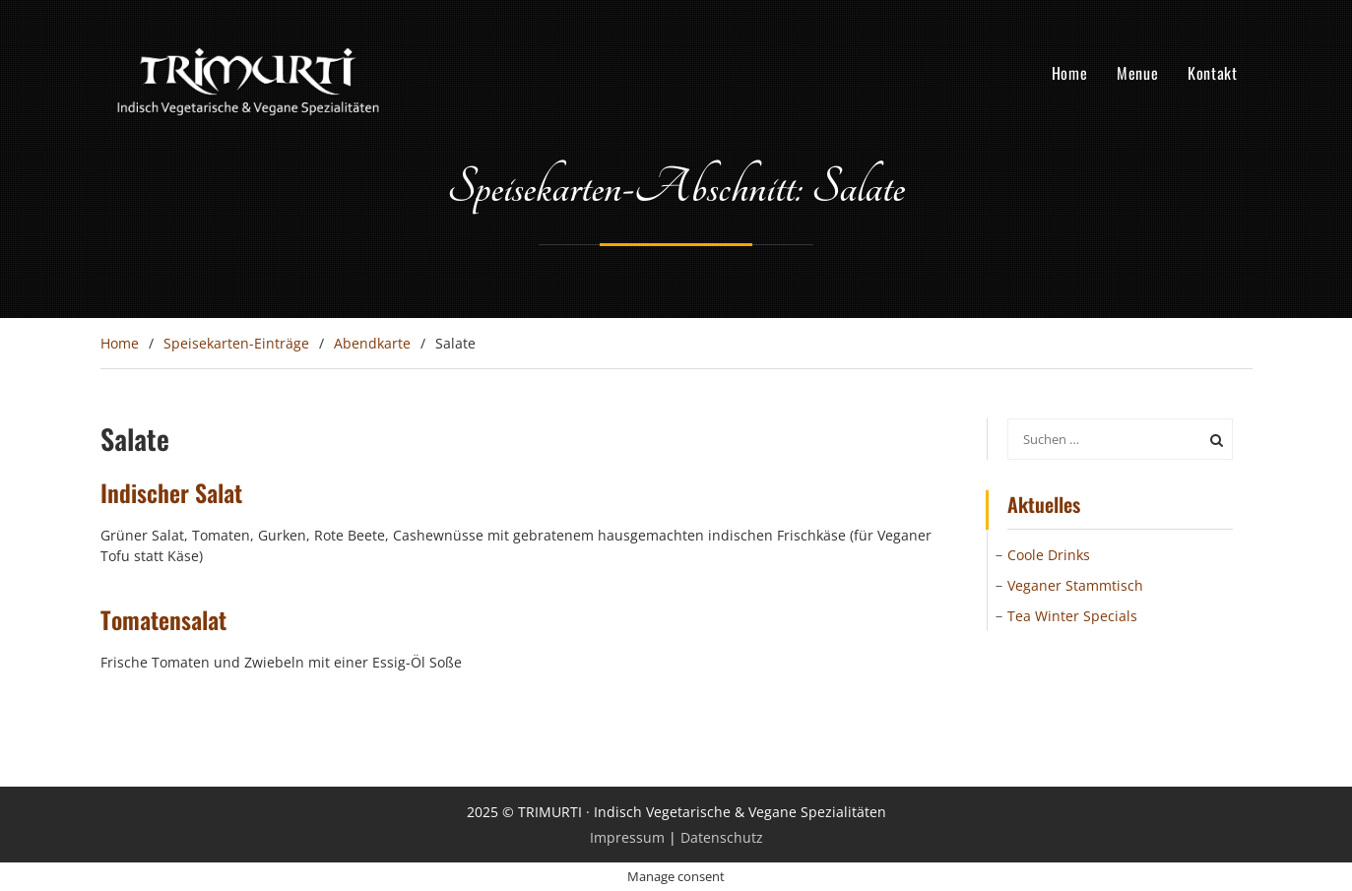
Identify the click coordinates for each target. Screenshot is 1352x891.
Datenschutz (721, 837)
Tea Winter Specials (1072, 615)
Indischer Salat (171, 492)
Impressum (627, 837)
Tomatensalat (163, 619)
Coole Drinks (1048, 554)
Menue (1137, 73)
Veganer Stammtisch (1075, 585)
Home (1069, 73)
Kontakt (1212, 73)
